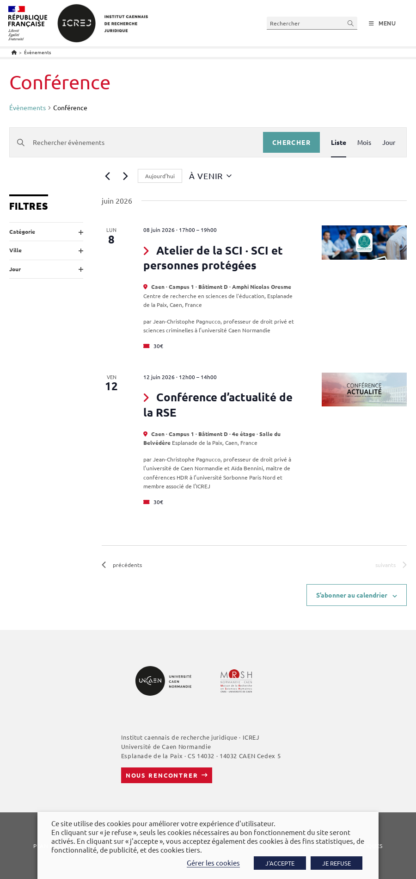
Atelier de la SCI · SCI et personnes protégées (213, 257)
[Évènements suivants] (125, 175)
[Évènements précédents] (107, 175)
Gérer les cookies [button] (213, 862)
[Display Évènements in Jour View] (388, 142)
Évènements (37, 52)
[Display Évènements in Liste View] (338, 142)
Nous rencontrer (162, 775)
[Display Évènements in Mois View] (364, 142)
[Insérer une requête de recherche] (312, 23)
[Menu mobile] (382, 23)
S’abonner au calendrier (351, 595)
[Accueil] (14, 52)
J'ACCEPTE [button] (279, 863)
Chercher (291, 142)
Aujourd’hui (160, 176)
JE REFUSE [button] (336, 863)
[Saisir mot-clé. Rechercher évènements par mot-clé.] (136, 142)
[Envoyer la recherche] (351, 23)
